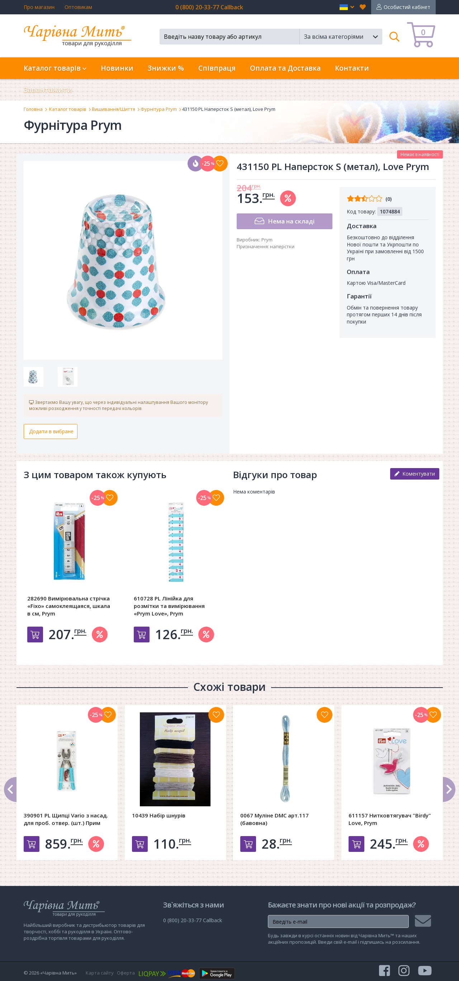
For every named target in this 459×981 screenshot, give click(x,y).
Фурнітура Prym (159, 109)
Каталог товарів (67, 109)
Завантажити (48, 89)
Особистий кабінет (407, 7)
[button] (347, 7)
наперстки (282, 246)
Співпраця (217, 68)
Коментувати (414, 473)
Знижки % (166, 68)
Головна (33, 109)
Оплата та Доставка (285, 68)
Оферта (126, 973)
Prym (267, 239)
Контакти (352, 68)
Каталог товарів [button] (55, 68)
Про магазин (39, 7)
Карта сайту (100, 973)
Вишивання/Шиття (113, 109)
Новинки (117, 68)
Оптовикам (78, 7)
